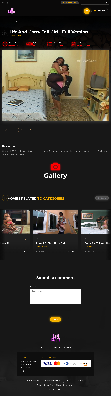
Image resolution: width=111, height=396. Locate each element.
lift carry (11, 22)
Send (55, 319)
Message (34, 286)
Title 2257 (44, 348)
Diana (13, 36)
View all (102, 198)
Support (56, 348)
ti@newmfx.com (49, 385)
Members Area (70, 3)
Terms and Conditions (28, 361)
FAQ (22, 371)
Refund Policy (25, 368)
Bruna (38, 247)
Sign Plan (100, 11)
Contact (68, 348)
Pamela (44, 247)
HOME (4, 22)
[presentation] (2, 230)
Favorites (9, 130)
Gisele (20, 36)
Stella (91, 247)
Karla (87, 247)
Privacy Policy (25, 364)
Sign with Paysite (28, 130)
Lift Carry (39, 239)
